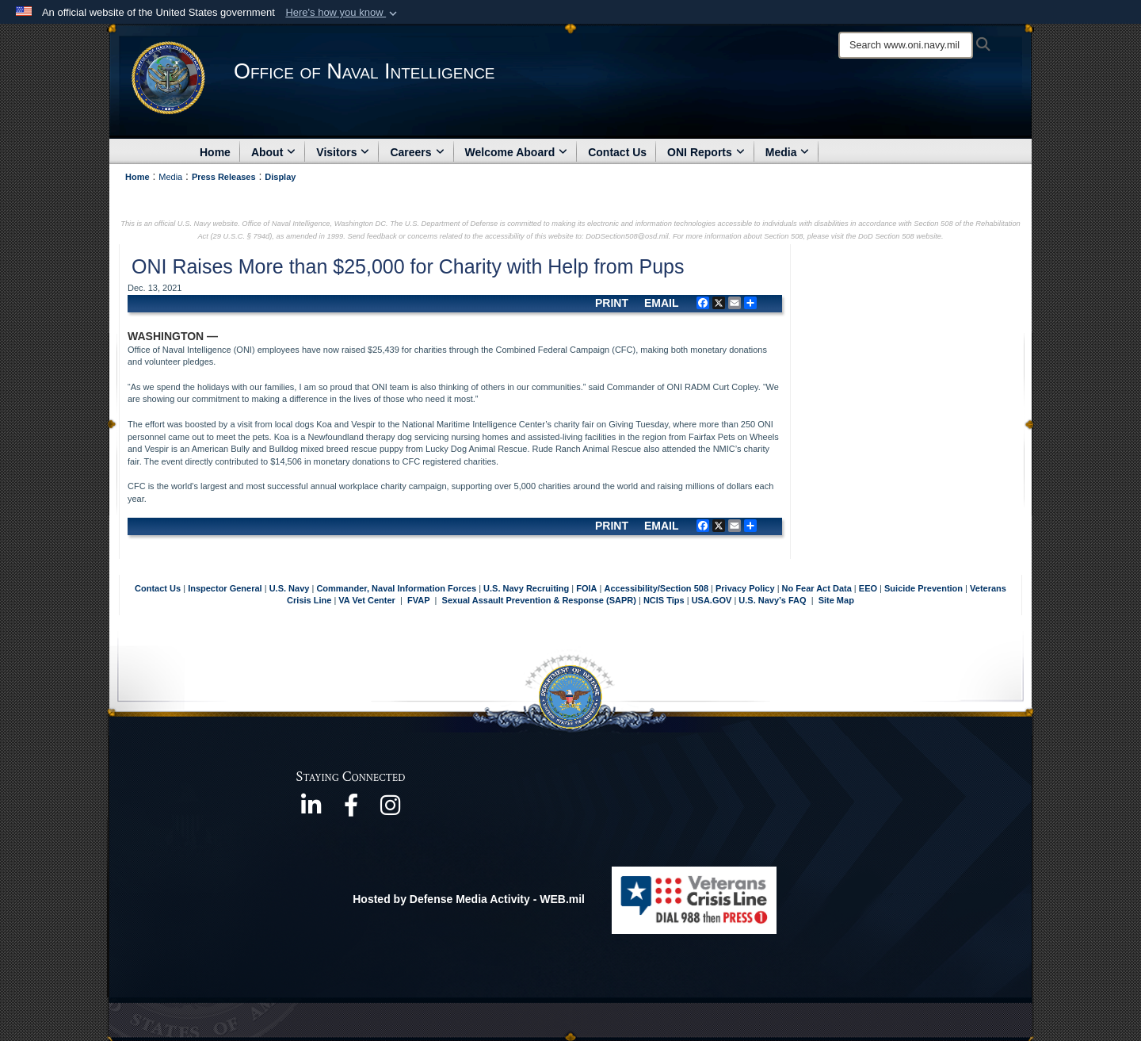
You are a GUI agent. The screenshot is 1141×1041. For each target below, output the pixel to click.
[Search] (905, 45)
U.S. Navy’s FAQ (772, 600)
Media (787, 152)
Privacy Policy (745, 588)
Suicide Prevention (923, 588)
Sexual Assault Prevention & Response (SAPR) (539, 600)
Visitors (342, 152)
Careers (417, 152)
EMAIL (661, 303)
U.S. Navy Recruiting (526, 588)
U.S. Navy (289, 588)
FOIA (586, 588)
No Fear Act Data (817, 588)
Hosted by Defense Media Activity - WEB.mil (469, 899)
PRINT (611, 303)
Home (215, 152)
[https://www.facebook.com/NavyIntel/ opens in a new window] (351, 810)
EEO (869, 588)
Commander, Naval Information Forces (396, 588)
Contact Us (617, 152)
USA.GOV (713, 600)
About (273, 152)
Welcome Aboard (516, 152)
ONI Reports (706, 152)
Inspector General (225, 588)
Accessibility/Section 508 (658, 588)
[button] (342, 13)
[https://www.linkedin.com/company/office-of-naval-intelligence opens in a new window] (311, 810)
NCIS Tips (665, 600)
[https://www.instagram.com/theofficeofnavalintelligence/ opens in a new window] (390, 810)
